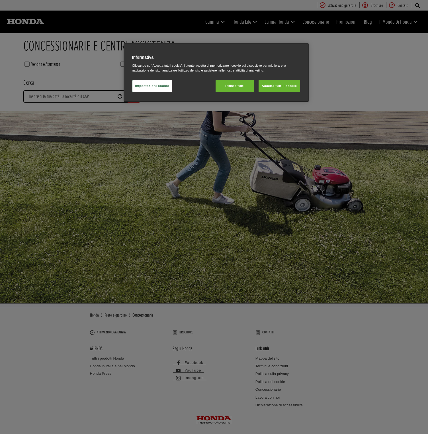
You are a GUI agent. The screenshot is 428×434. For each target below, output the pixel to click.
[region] (216, 72)
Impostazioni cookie (152, 85)
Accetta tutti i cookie (279, 85)
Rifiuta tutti (234, 85)
